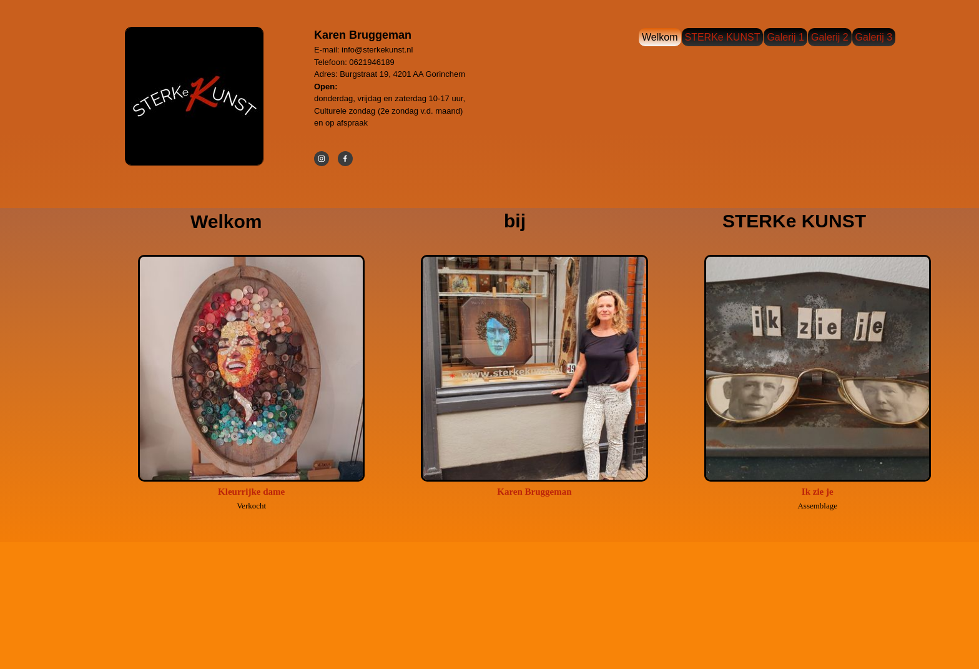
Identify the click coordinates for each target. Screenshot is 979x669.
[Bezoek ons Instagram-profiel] (321, 158)
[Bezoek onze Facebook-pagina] (345, 158)
